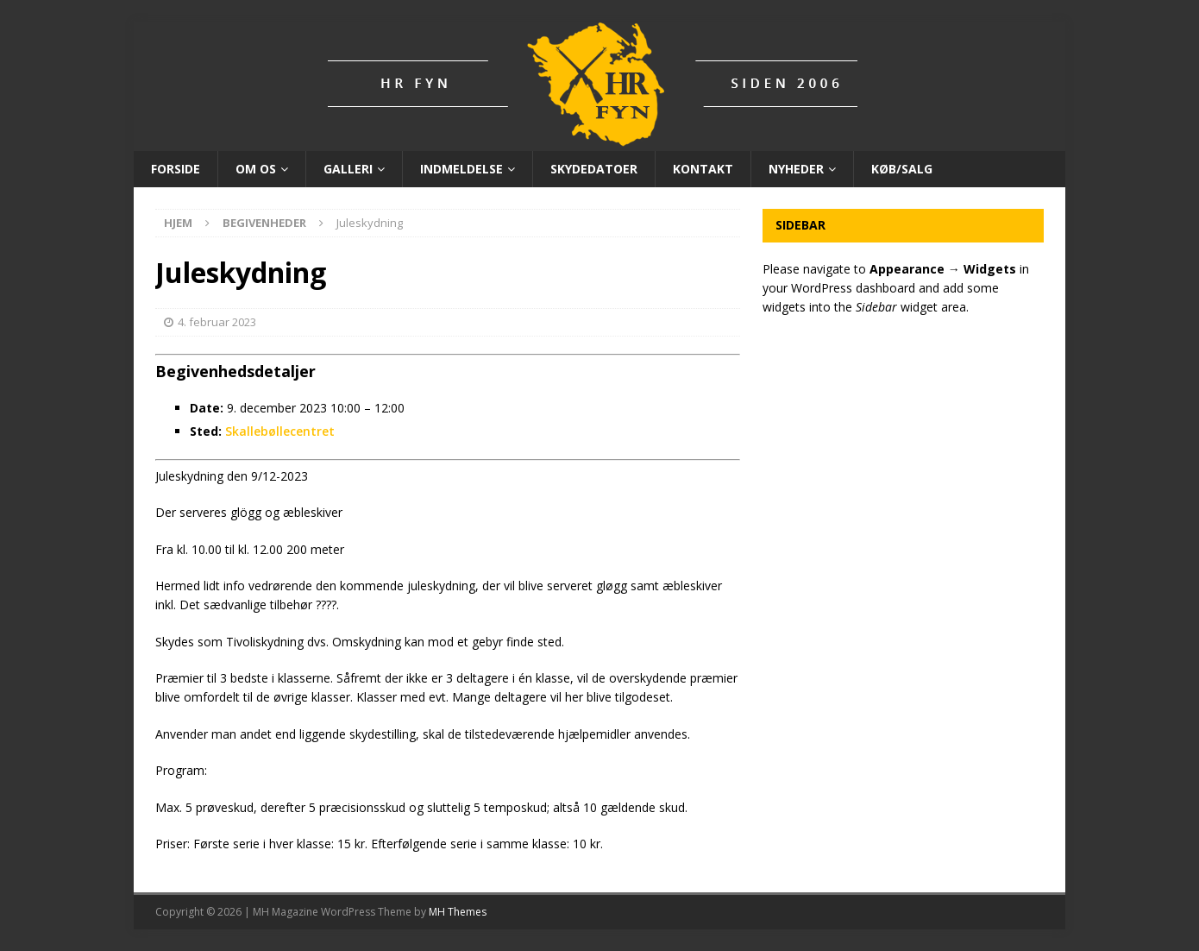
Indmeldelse (461, 169)
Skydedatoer (593, 169)
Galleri (348, 169)
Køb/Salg (901, 169)
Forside (175, 169)
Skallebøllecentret (280, 431)
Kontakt (703, 169)
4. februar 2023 (217, 322)
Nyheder (796, 169)
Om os (255, 169)
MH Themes (458, 911)
